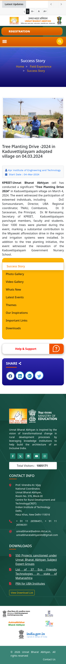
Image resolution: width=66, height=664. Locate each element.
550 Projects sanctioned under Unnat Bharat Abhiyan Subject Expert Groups (36, 559)
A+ (44, 11)
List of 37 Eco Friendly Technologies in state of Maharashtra (36, 574)
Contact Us (49, 659)
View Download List (22, 592)
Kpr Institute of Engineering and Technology (34, 170)
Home (20, 66)
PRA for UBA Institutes (30, 584)
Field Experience (40, 66)
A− (32, 11)
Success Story (36, 71)
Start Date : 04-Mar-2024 (23, 174)
